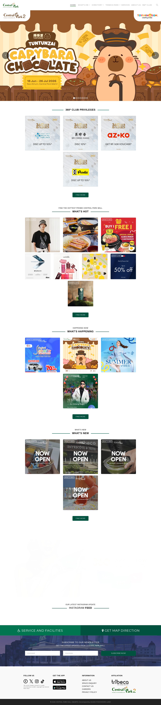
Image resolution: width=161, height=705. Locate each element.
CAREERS (86, 689)
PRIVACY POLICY (89, 692)
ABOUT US (86, 680)
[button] (84, 5)
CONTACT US (88, 686)
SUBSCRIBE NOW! (118, 653)
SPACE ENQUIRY (89, 683)
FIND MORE (80, 195)
